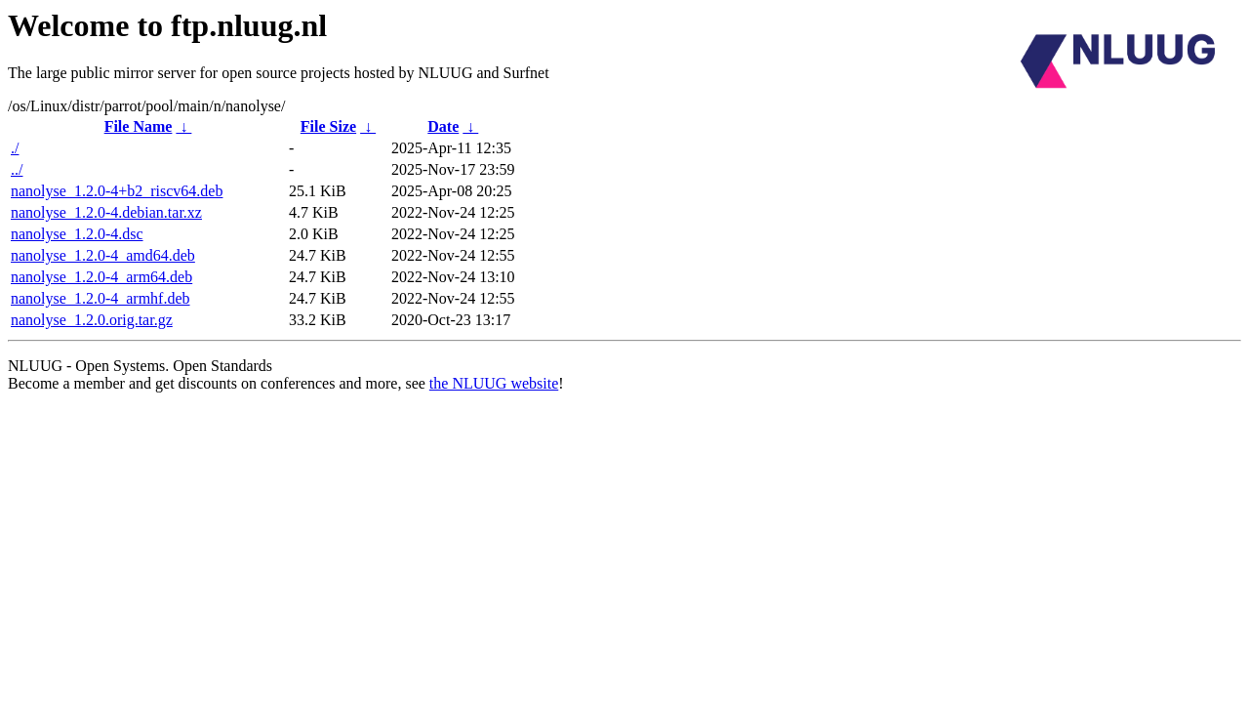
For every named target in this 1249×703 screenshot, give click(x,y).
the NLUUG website (493, 383)
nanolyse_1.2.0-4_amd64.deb (103, 255)
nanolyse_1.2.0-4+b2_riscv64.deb (116, 191)
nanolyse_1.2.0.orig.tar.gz (92, 319)
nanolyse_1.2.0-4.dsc (77, 234)
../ (16, 169)
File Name (138, 126)
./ (15, 148)
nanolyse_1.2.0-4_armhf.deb (100, 298)
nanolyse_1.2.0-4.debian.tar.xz (106, 212)
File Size (328, 126)
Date (443, 126)
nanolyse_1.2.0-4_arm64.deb (101, 277)
